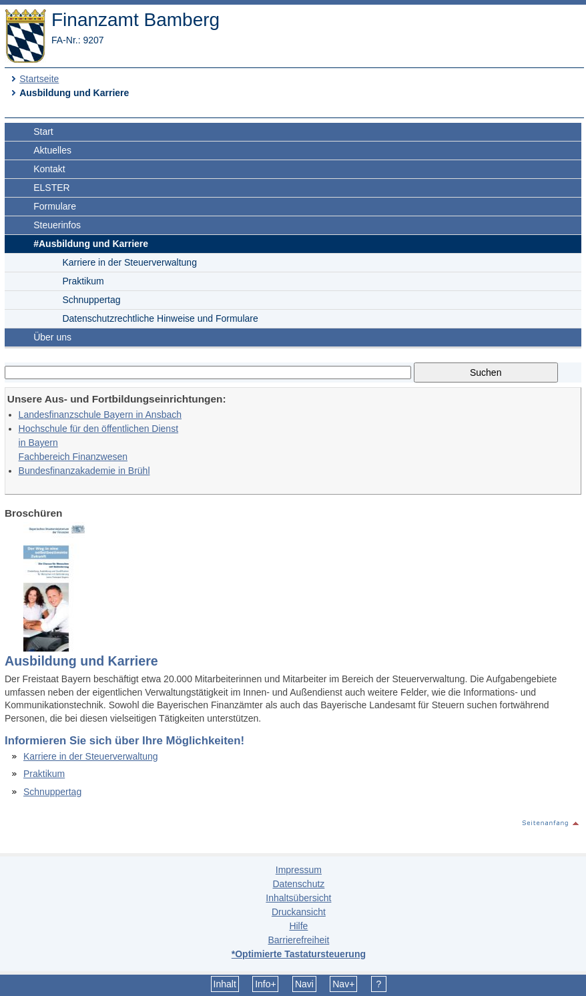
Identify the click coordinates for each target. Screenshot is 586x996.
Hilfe (298, 926)
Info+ (265, 984)
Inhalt (225, 984)
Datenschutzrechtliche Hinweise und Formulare (160, 318)
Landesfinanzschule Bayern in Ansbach (100, 414)
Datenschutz (298, 884)
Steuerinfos (57, 225)
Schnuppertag (91, 299)
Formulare (54, 206)
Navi (304, 984)
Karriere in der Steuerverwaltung (129, 262)
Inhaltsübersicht (298, 898)
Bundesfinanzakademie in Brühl (84, 470)
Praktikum (82, 281)
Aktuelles (52, 150)
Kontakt (49, 169)
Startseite (39, 78)
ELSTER (51, 187)
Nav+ (343, 984)
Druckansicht (299, 912)
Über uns (52, 337)
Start (43, 131)
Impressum (299, 869)
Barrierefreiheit (298, 940)
